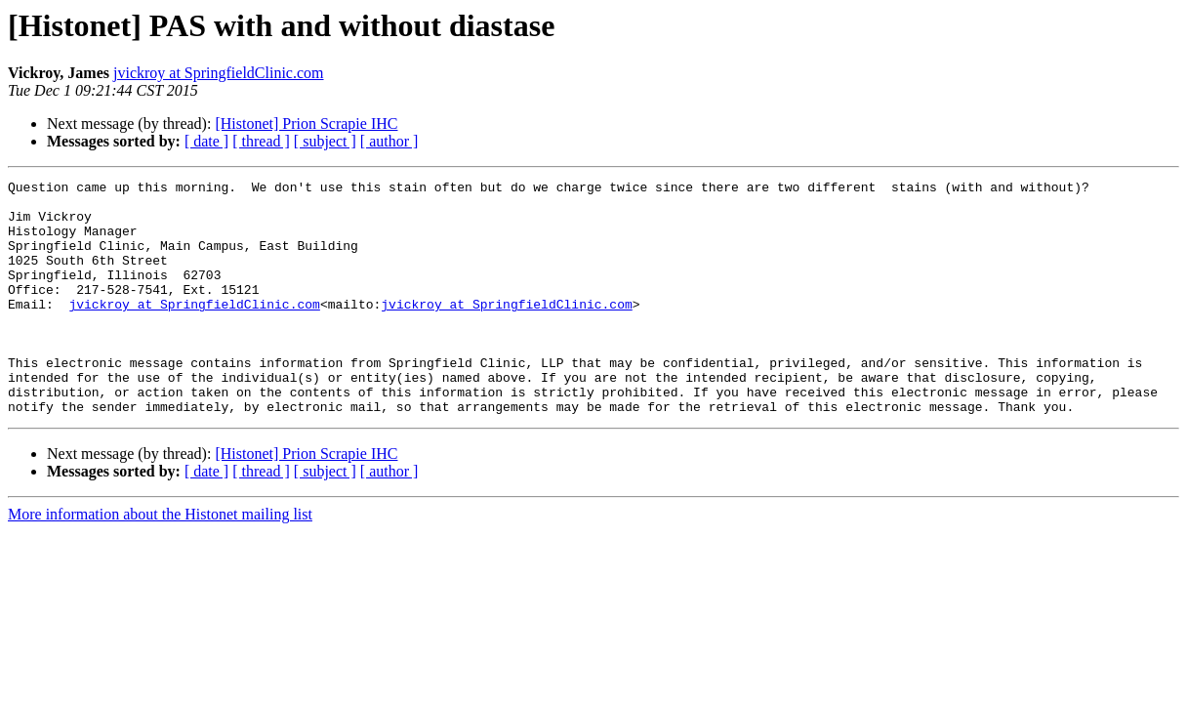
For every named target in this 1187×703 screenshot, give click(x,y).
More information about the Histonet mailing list (160, 561)
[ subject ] (325, 141)
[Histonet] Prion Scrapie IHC (306, 123)
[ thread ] (261, 141)
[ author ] (389, 141)
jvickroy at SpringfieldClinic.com (218, 72)
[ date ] (206, 141)
